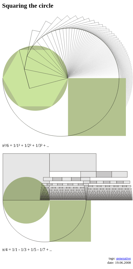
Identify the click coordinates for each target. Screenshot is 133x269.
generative (123, 258)
